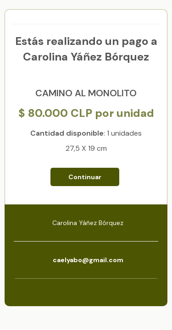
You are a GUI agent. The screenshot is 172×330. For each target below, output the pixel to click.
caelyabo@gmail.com (88, 260)
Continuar (84, 177)
